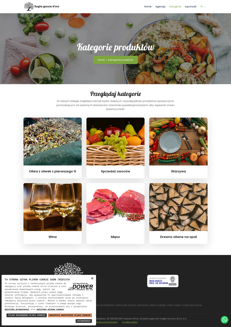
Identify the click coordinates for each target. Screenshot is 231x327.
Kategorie (175, 6)
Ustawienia (83, 320)
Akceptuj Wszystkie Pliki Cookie (69, 315)
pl (201, 6)
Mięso (115, 237)
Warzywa (178, 171)
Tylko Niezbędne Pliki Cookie (26, 315)
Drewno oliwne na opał (178, 237)
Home (147, 6)
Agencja (160, 6)
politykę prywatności (17, 309)
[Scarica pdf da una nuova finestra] (163, 281)
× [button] (92, 278)
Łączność (191, 6)
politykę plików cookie (50, 309)
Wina (52, 237)
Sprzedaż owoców (115, 171)
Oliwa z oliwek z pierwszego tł (52, 171)
